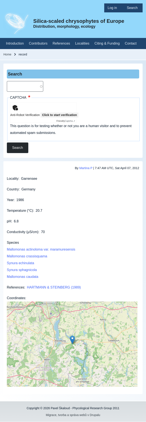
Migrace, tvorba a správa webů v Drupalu (73, 415)
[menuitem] (113, 7)
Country (13, 189)
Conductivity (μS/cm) (22, 232)
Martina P (85, 168)
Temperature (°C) (20, 210)
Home (7, 54)
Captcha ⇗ (65, 121)
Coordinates (16, 298)
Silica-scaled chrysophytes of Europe (78, 21)
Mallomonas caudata (22, 276)
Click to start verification (59, 115)
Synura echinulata (20, 263)
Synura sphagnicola (22, 270)
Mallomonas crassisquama (27, 256)
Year (10, 200)
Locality (12, 178)
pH (9, 221)
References (15, 287)
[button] (72, 339)
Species (13, 242)
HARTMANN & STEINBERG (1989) (54, 287)
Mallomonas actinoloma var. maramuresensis (41, 249)
